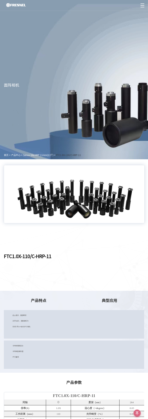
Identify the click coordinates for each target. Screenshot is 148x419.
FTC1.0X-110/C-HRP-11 (68, 155)
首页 (6, 155)
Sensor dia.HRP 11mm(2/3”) (38, 155)
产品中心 (15, 155)
